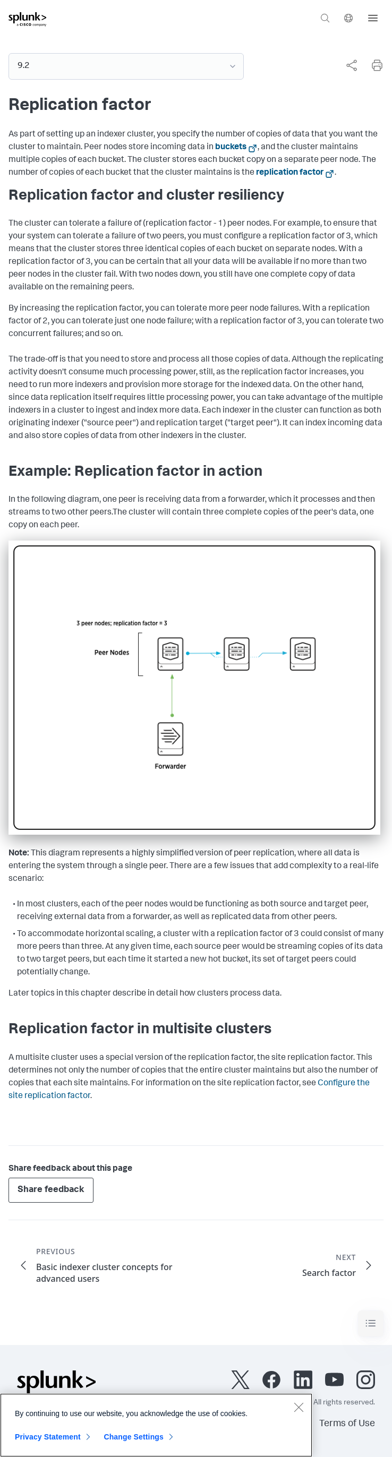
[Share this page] (351, 65)
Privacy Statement (48, 1439)
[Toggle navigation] (371, 1323)
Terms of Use (347, 1424)
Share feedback (51, 1190)
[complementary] (347, 65)
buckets (230, 147)
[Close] (298, 1409)
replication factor (289, 173)
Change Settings (134, 1439)
